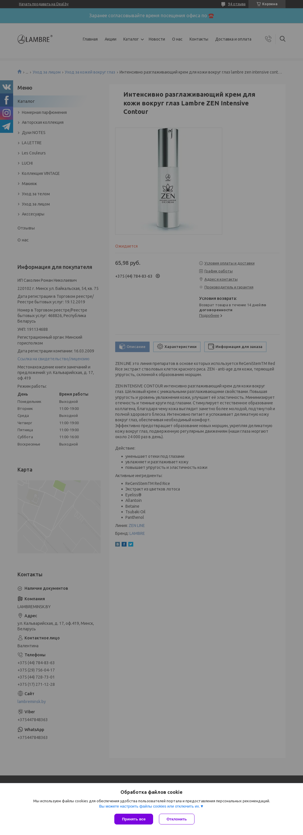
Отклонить (177, 819)
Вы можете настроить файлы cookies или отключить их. (149, 806)
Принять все (134, 819)
